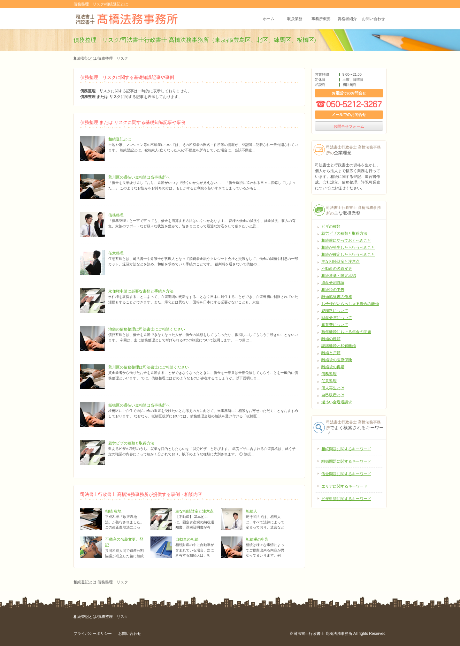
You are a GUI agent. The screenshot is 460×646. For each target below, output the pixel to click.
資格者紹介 (347, 19)
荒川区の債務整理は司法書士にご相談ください (148, 367)
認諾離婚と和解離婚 (338, 346)
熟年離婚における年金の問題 (346, 332)
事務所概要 (321, 19)
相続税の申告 (257, 539)
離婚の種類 (331, 339)
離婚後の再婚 (332, 367)
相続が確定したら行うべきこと (348, 254)
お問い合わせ (373, 19)
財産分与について (336, 317)
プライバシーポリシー (92, 633)
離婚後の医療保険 (336, 360)
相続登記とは (119, 139)
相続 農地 (113, 511)
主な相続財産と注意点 (194, 511)
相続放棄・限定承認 (338, 275)
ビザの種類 (331, 226)
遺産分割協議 (332, 282)
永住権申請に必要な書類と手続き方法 (140, 291)
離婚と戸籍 (331, 353)
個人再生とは (332, 388)
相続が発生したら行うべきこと (348, 247)
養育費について (334, 325)
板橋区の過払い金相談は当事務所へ (139, 405)
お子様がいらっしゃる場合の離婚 (350, 303)
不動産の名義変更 (336, 268)
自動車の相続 (186, 539)
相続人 (251, 511)
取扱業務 (295, 19)
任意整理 (116, 253)
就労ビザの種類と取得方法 (131, 443)
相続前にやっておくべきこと (346, 240)
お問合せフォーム (349, 126)
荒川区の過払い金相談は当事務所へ (139, 177)
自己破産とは (332, 395)
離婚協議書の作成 (336, 296)
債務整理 (116, 215)
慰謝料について (334, 310)
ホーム (268, 19)
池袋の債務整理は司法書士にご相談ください (146, 329)
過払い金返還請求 (336, 402)
